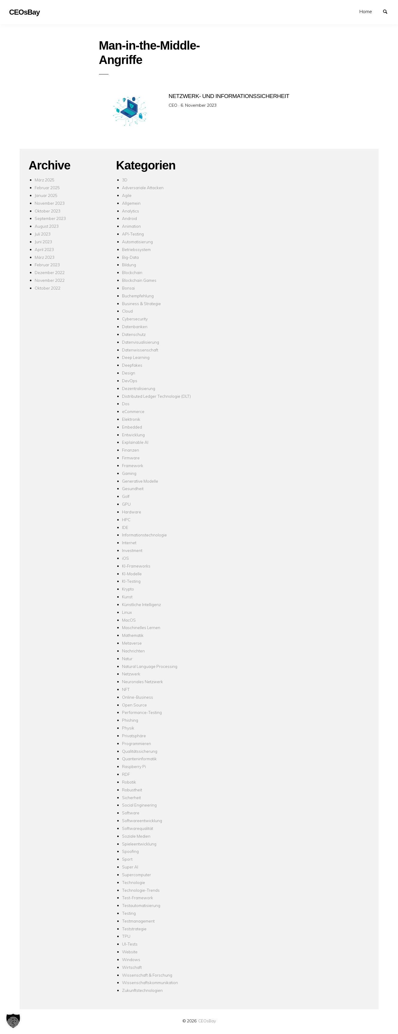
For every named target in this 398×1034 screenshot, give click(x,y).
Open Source (134, 704)
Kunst (127, 596)
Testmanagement (138, 920)
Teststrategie (134, 928)
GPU (126, 504)
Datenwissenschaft (140, 349)
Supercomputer (136, 874)
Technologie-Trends (141, 890)
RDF (126, 774)
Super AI (130, 866)
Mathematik (133, 635)
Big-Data (130, 257)
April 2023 (44, 249)
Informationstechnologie (144, 534)
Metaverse (132, 643)
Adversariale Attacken (143, 187)
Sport (127, 859)
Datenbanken (134, 326)
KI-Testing (131, 581)
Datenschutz (134, 334)
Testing (129, 913)
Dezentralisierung (138, 388)
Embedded (132, 426)
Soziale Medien (136, 836)
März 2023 (44, 257)
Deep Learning (136, 357)
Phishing (130, 720)
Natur (127, 658)
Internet (129, 542)
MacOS (129, 619)
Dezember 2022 (50, 272)
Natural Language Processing (149, 666)
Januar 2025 (46, 195)
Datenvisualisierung (140, 342)
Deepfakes (132, 365)
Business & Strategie (141, 303)
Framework (132, 465)
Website (130, 951)
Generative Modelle (140, 481)
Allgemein (131, 203)
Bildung (129, 264)
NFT (126, 689)
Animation (131, 226)
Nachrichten (133, 650)
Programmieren (136, 743)
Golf (125, 496)
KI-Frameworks (136, 565)
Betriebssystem (136, 249)
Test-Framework (137, 897)
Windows (131, 959)
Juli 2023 (43, 233)
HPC (126, 519)
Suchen (388, 11)
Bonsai (128, 287)
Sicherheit (131, 797)
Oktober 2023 (47, 210)
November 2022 (50, 280)
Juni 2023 (43, 241)
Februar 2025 (47, 187)
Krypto (128, 588)
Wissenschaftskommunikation (150, 982)
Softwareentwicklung (142, 820)
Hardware (131, 511)
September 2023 (50, 218)
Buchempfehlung (138, 295)
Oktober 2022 (47, 287)
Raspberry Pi (134, 766)
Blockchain (132, 272)
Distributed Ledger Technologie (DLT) (156, 396)
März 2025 (44, 179)
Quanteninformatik (139, 758)
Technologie (133, 882)
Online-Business (137, 697)
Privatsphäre (134, 735)
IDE (125, 527)
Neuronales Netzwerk (142, 681)
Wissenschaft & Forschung (147, 975)
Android (129, 218)
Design (128, 372)
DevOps (129, 380)
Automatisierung (137, 241)
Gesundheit (133, 488)
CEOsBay (207, 1020)
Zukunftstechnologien (142, 990)
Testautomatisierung (141, 905)
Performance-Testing (142, 712)
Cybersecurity (135, 318)
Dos (125, 403)
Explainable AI (135, 442)
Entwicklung (133, 434)
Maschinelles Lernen (141, 627)
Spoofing (130, 851)
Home (365, 11)
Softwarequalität (137, 828)
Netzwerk (131, 673)
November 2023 (50, 203)
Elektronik (131, 419)
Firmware (131, 457)
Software (130, 812)
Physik (128, 727)
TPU (126, 936)
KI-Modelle (132, 573)
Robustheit (132, 789)
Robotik (129, 781)
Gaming (129, 473)
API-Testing (133, 233)
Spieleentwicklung (139, 843)
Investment (132, 550)
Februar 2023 (47, 264)
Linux (127, 612)
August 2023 (47, 226)
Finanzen (130, 449)
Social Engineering (139, 804)
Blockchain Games (139, 280)
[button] (13, 1021)
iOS (125, 558)
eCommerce (133, 411)
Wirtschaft (132, 967)
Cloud (127, 310)
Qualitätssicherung (139, 751)
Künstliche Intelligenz (141, 604)
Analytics (130, 210)
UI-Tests (130, 943)
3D (124, 179)
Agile (127, 195)
